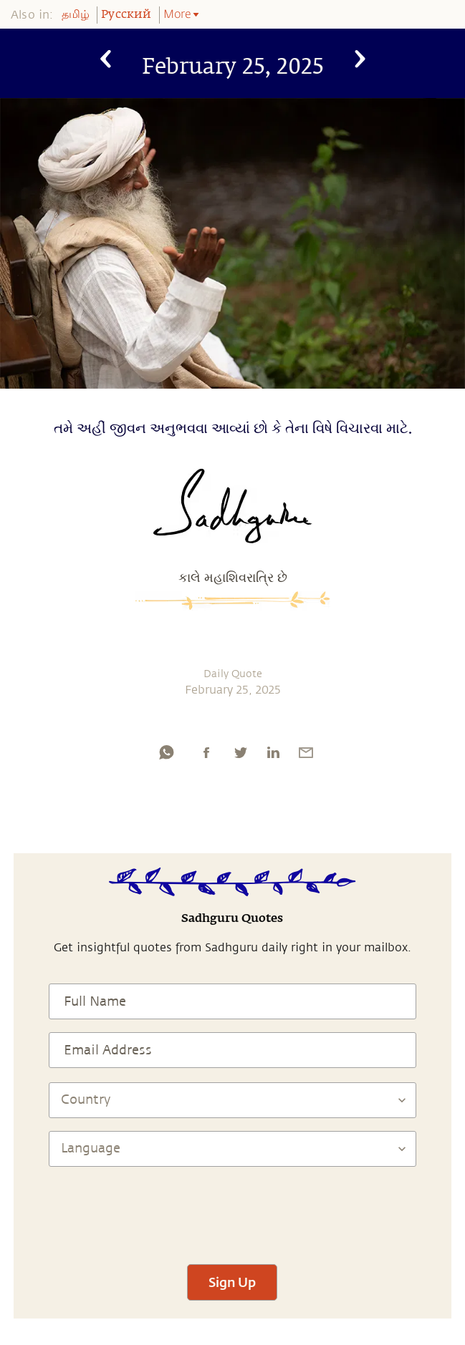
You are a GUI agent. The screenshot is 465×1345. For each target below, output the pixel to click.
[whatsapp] (166, 752)
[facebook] (206, 752)
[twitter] (240, 752)
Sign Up (232, 1282)
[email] (306, 752)
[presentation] (232, 1209)
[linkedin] (273, 752)
